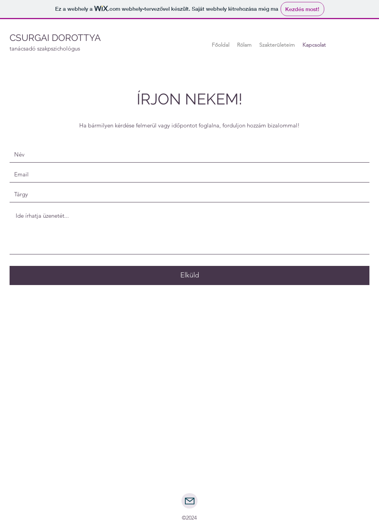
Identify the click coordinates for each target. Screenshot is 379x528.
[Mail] (189, 500)
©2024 (189, 517)
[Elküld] (189, 275)
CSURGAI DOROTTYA (55, 37)
